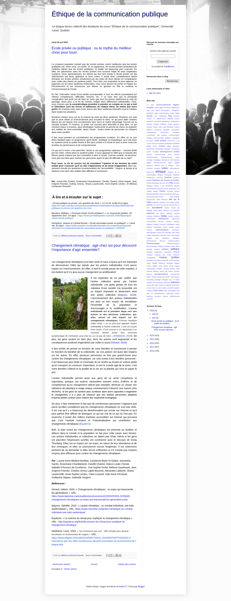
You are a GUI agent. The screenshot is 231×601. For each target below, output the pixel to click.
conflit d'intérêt (160, 141)
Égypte (176, 163)
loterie (162, 213)
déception (176, 146)
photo (173, 246)
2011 (152, 347)
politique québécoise (154, 252)
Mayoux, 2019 (127, 295)
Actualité (150, 107)
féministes (155, 183)
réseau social (168, 266)
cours (148, 143)
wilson (177, 293)
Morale (171, 227)
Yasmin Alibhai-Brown (171, 296)
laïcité (155, 210)
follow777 (123, 586)
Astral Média (174, 113)
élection (157, 165)
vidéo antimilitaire (170, 291)
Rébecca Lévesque (166, 263)
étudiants (176, 175)
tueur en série (157, 288)
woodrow (157, 296)
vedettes (150, 291)
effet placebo (174, 160)
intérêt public (174, 202)
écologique (157, 160)
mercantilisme (151, 221)
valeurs (176, 288)
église (170, 163)
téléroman (167, 282)
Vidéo (160, 291)
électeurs (150, 165)
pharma (162, 241)
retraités (159, 269)
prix (164, 255)
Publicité (163, 257)
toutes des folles (152, 285)
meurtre (161, 221)
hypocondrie (151, 199)
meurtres (169, 221)
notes (177, 232)
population (168, 252)
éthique (160, 171)
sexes (149, 277)
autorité (150, 116)
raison (149, 263)
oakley (149, 235)
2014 (152, 335)
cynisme (162, 146)
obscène (163, 235)
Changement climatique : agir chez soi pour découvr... (164, 328)
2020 (152, 310)
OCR (168, 235)
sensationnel (175, 274)
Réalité (154, 263)
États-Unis (150, 172)
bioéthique (162, 116)
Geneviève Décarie (172, 186)
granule (160, 188)
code (160, 127)
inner (167, 202)
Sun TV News (174, 280)
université (170, 288)
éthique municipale (165, 175)
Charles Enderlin (160, 124)
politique (175, 249)
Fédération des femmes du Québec (165, 180)
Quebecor (150, 260)
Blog (170, 116)
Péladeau (176, 238)
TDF (154, 282)
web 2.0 (150, 293)
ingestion (155, 202)
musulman (175, 230)
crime (149, 146)
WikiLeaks (170, 293)
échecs (176, 154)
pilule (177, 246)
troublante (167, 285)
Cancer (149, 118)
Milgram (149, 224)
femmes (162, 183)
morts (177, 227)
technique (159, 282)
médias (164, 216)
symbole (150, 282)
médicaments (163, 219)
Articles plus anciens (127, 564)
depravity (167, 149)
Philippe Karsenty (164, 246)
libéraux (166, 210)
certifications (175, 121)
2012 (152, 343)
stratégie (158, 280)
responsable (151, 269)
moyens (149, 230)
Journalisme (157, 208)
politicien (165, 249)
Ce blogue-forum (159, 118)
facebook (168, 177)
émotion (157, 168)
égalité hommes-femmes (156, 163)
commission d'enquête (169, 132)
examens (159, 177)
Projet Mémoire (173, 255)
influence (164, 199)
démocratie (150, 149)
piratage (149, 249)
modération (157, 227)
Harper (155, 191)
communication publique (162, 138)
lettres (160, 210)
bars (155, 116)
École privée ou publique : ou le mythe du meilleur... (165, 322)
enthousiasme (174, 168)
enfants (165, 168)
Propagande (151, 257)
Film (171, 183)
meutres (176, 221)
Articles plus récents (61, 564)
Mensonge (175, 219)
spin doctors (175, 277)
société (159, 277)
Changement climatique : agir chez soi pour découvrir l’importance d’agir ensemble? (94, 247)
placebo (157, 249)
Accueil (94, 564)
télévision (175, 282)
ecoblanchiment (152, 157)
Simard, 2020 (119, 342)
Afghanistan (175, 107)
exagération (151, 177)
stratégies (165, 280)
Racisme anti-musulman (170, 260)
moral (165, 227)
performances (151, 241)
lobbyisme (151, 213)
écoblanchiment (166, 157)
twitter (164, 288)
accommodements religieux (167, 105)
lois (157, 213)
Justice (166, 208)
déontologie (159, 149)
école (177, 157)
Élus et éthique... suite (170, 165)
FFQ (167, 183)
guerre (166, 188)
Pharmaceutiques (173, 243)
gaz (163, 186)
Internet (150, 205)
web (177, 291)
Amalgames (175, 110)
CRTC (155, 146)
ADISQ (156, 107)
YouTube (150, 299)
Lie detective (174, 210)
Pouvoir (176, 252)
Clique (155, 127)
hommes (170, 191)
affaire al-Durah (165, 107)
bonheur (176, 116)
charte (169, 124)
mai (154, 314)
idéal (158, 199)
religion (154, 266)
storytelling (150, 280)
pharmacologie (152, 246)
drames (149, 154)
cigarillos (176, 124)
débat (169, 146)
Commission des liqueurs (157, 135)
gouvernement (152, 188)
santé (162, 271)
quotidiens (158, 260)
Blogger (141, 586)
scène (170, 271)
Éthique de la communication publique (110, 14)
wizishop (150, 296)
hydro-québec (174, 197)
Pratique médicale (154, 255)
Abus (152, 105)
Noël (173, 232)
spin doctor (166, 277)
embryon (150, 168)
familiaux (176, 177)
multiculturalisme (162, 230)
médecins (156, 216)
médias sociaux (173, 216)
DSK (169, 154)
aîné (152, 110)
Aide (148, 110)
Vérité (155, 291)
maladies (169, 213)
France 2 (157, 186)
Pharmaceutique (153, 243)
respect (176, 266)
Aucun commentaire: (94, 236)
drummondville (160, 154)
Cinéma (149, 127)
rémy (160, 266)
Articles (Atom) (70, 569)
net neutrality (166, 232)
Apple (156, 113)
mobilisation (170, 224)
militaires (156, 224)
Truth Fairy (175, 285)
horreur (176, 191)
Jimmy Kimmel (169, 205)
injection (162, 202)
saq (166, 271)
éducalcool (165, 160)
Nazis (159, 232)
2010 (152, 351)
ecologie (150, 160)
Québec (175, 257)
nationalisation (152, 232)
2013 (152, 339)
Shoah (153, 277)
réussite (166, 269)
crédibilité (176, 143)
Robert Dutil (174, 269)
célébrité (170, 118)
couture (153, 143)
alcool (158, 110)
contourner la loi (173, 141)
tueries (149, 288)
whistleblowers (160, 293)
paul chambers (162, 238)
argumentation (164, 113)
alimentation (165, 110)
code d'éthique (168, 127)
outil (172, 235)
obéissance (156, 235)
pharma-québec (173, 241)
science (149, 274)
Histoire (162, 191)
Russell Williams (153, 271)
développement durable (169, 152)
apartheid (150, 113)
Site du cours (155, 93)
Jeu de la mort (158, 205)
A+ (148, 105)
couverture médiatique (164, 143)
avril (154, 318)
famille (149, 180)
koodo (173, 208)
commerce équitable (162, 130)
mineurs (163, 224)
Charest (149, 124)
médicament (151, 219)
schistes (176, 271)
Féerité (149, 183)
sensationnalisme (161, 274)
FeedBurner (169, 66)
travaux (161, 285)
